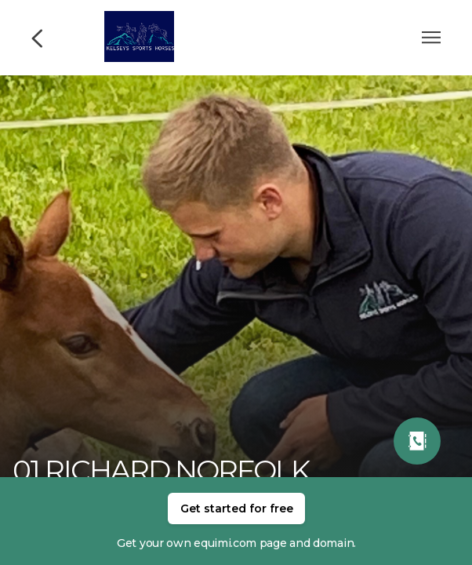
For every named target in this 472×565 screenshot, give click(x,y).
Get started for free (236, 508)
